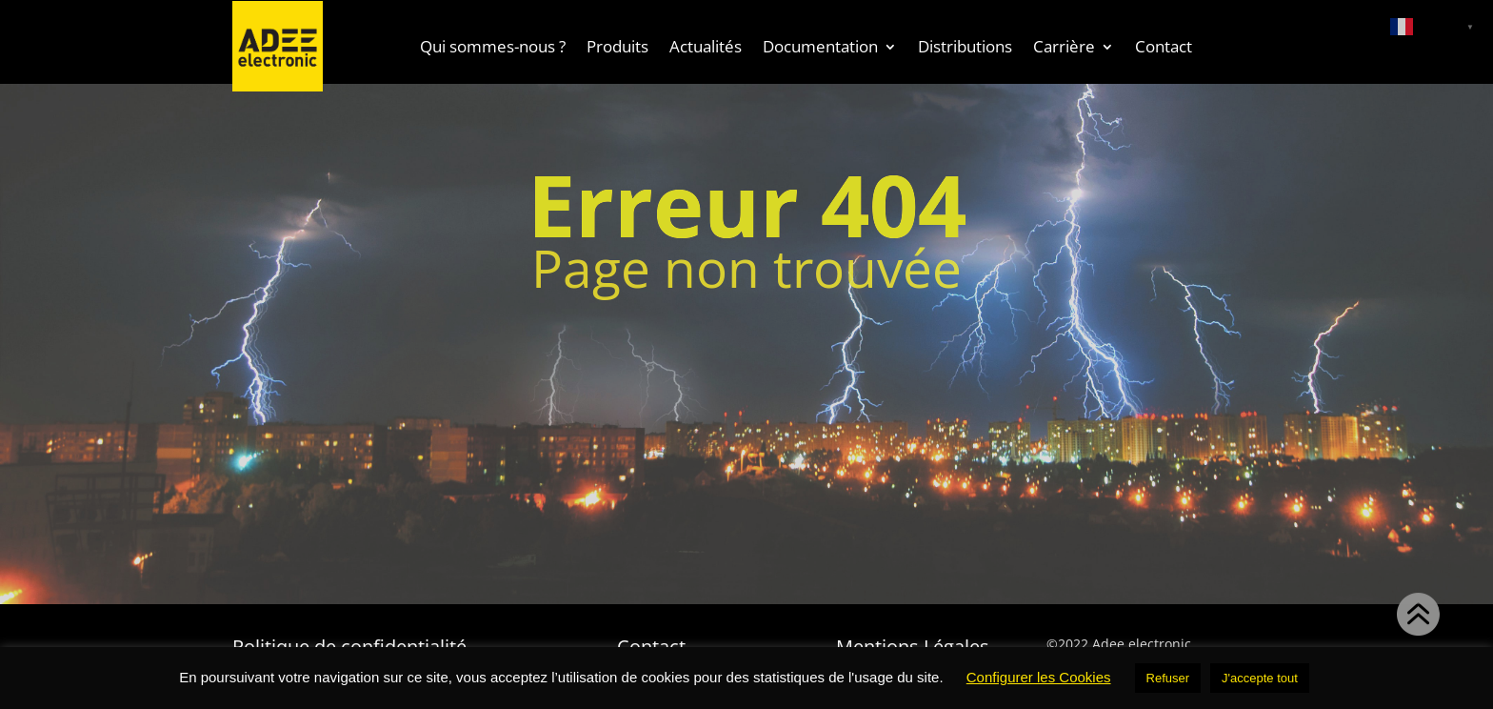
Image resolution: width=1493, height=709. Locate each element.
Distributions (965, 46)
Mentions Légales (912, 644)
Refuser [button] (1168, 678)
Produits (617, 46)
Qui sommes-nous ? (493, 46)
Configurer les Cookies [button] (1038, 677)
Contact (1163, 46)
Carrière (1064, 46)
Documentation (820, 46)
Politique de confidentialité (349, 644)
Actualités (705, 46)
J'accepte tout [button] (1260, 678)
